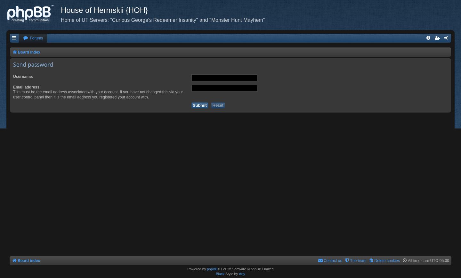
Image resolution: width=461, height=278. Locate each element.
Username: (23, 76)
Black (220, 274)
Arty (242, 274)
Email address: (27, 87)
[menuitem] (32, 38)
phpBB (212, 269)
